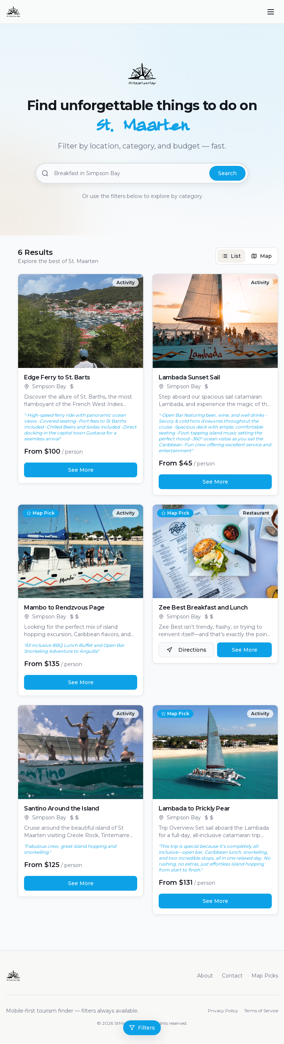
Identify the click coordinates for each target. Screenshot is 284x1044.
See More (81, 470)
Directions (186, 649)
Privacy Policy (223, 1010)
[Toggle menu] (270, 11)
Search (227, 173)
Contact (232, 975)
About (205, 975)
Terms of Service (261, 1010)
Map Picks (264, 975)
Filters (142, 1027)
